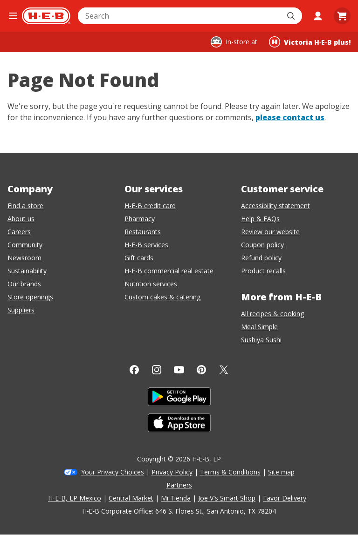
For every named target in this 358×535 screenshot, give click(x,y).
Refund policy (261, 257)
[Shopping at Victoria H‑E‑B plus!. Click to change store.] (310, 41)
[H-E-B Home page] (46, 15)
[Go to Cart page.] (342, 15)
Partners (179, 485)
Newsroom (24, 257)
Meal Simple (259, 326)
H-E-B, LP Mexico (74, 498)
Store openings (30, 296)
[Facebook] (134, 369)
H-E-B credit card (150, 205)
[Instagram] (156, 369)
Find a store (25, 205)
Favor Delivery (284, 498)
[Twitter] (223, 369)
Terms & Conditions (230, 471)
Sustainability (27, 270)
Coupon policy (262, 244)
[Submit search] (292, 15)
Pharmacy (139, 218)
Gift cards (138, 257)
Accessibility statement (275, 205)
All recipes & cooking (272, 313)
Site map (281, 471)
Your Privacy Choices (112, 471)
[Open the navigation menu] (12, 15)
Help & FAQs (260, 218)
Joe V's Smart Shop (226, 498)
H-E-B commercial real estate (168, 270)
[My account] (318, 15)
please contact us (289, 117)
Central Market (131, 498)
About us (20, 218)
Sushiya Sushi (261, 339)
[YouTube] (179, 369)
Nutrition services (150, 283)
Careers (19, 231)
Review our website (270, 231)
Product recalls (263, 270)
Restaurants (142, 231)
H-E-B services (146, 244)
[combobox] (180, 15)
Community (24, 244)
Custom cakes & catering (162, 296)
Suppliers (20, 309)
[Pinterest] (201, 369)
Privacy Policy (172, 471)
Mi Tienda (176, 498)
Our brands (24, 283)
